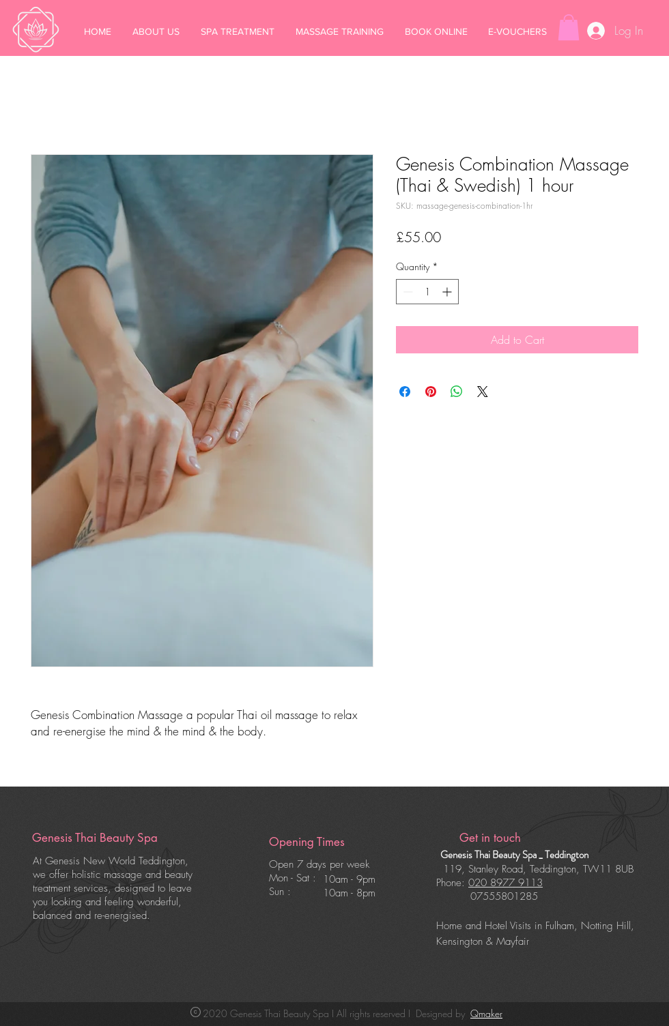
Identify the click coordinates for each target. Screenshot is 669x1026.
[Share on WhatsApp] (457, 391)
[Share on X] (482, 391)
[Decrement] (406, 292)
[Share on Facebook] (405, 391)
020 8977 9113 (505, 883)
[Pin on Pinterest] (431, 391)
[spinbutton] (427, 292)
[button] (569, 27)
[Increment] (448, 292)
